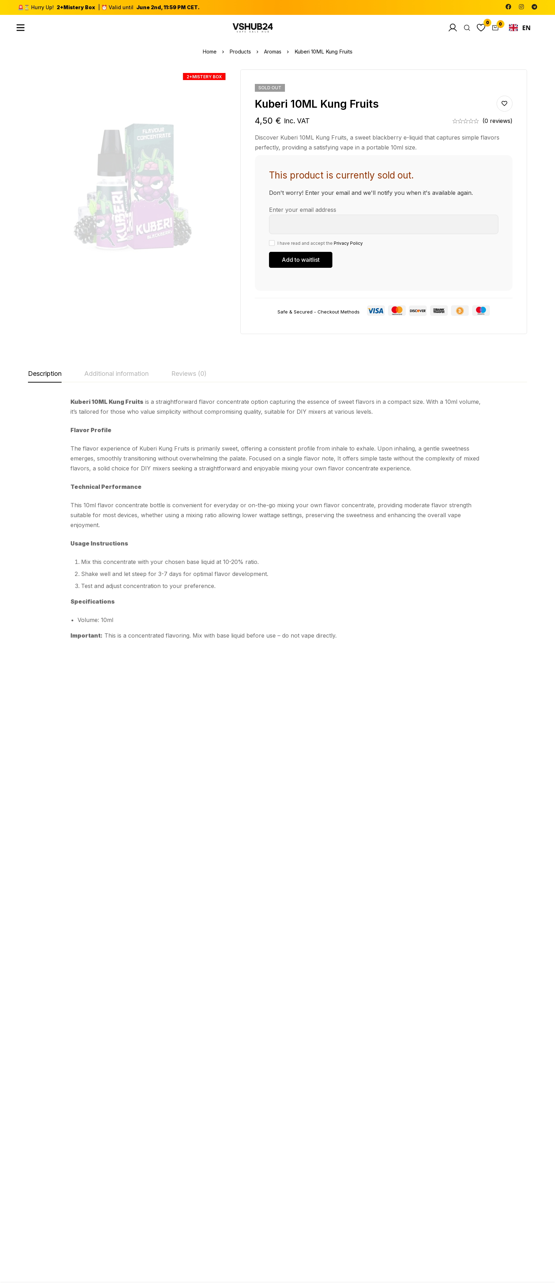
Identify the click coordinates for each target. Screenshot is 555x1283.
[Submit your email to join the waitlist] (300, 264)
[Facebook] (508, 6)
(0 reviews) (497, 125)
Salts (209, 977)
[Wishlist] (478, 30)
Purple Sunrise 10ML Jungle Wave (140, 993)
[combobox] (519, 30)
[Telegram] (534, 6)
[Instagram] (521, 6)
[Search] (463, 30)
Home (208, 56)
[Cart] (494, 30)
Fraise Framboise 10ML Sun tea (305, 807)
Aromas (273, 56)
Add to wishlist (505, 109)
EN (520, 30)
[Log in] (447, 30)
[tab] (45, 379)
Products (240, 56)
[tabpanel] (277, 523)
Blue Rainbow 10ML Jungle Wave (57, 807)
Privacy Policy (348, 247)
